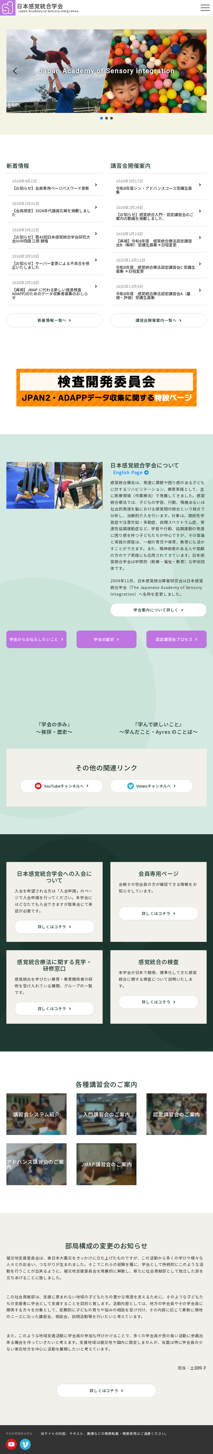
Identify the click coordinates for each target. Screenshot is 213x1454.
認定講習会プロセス (174, 639)
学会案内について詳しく (156, 610)
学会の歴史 (104, 639)
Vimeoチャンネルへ (149, 786)
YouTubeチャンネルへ (59, 786)
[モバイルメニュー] (205, 8)
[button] (15, 71)
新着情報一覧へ (52, 320)
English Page (131, 472)
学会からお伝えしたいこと (34, 639)
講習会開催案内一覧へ (156, 320)
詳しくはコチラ (52, 926)
